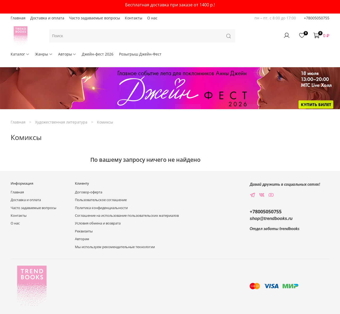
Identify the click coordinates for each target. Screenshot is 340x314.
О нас (152, 17)
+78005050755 (316, 17)
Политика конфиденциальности (101, 208)
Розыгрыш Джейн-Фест (140, 54)
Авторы (67, 54)
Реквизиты (84, 231)
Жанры (44, 54)
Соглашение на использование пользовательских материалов (127, 215)
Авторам (82, 239)
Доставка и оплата (47, 17)
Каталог (20, 54)
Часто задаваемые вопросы (94, 17)
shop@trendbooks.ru (271, 218)
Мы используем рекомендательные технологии (115, 247)
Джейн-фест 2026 (97, 54)
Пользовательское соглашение (101, 200)
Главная (18, 17)
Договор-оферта (88, 192)
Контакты (133, 17)
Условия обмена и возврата (98, 223)
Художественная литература (61, 122)
